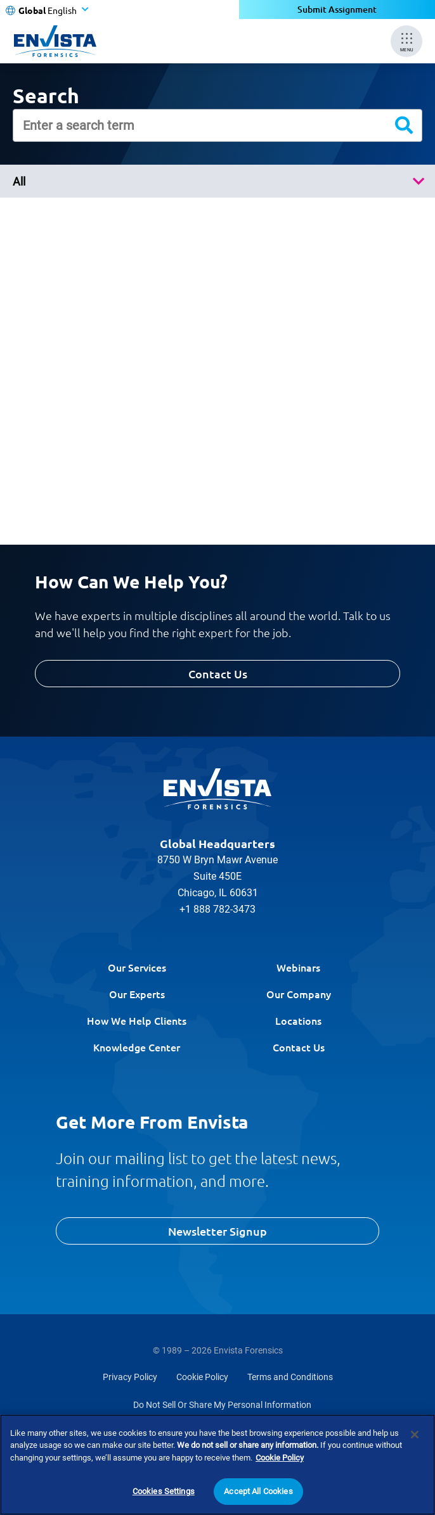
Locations (298, 1020)
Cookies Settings (164, 1492)
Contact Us (217, 673)
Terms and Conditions (290, 1377)
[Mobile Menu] (406, 41)
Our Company (298, 994)
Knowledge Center (136, 1047)
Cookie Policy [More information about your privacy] (280, 1457)
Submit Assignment (337, 9)
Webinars (298, 967)
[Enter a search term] (217, 125)
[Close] (415, 1434)
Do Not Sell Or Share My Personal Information (222, 1405)
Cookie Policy (202, 1377)
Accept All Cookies (258, 1492)
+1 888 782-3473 (217, 909)
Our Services (137, 967)
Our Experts (137, 994)
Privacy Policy (130, 1377)
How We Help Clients (136, 1020)
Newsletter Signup (217, 1231)
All (19, 181)
